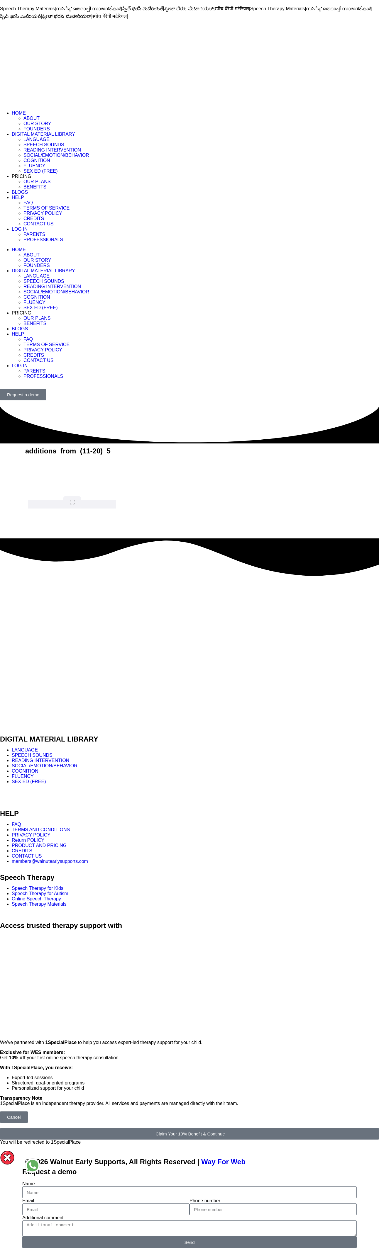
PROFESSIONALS (43, 239)
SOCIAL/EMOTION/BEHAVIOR (56, 155)
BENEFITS (34, 186)
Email (28, 1200)
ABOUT (31, 118)
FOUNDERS (36, 128)
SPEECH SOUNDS (43, 144)
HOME (19, 112)
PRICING (21, 176)
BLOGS (20, 192)
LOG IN (20, 229)
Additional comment (43, 1217)
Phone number (205, 1200)
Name (28, 1183)
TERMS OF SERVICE (46, 207)
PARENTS (34, 234)
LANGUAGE (36, 139)
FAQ (28, 202)
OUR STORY (37, 123)
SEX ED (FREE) (40, 171)
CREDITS (33, 218)
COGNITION (36, 160)
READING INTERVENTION (52, 149)
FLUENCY (34, 165)
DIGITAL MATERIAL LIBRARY (43, 134)
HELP (18, 197)
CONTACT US (38, 223)
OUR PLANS (36, 181)
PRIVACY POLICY (42, 213)
